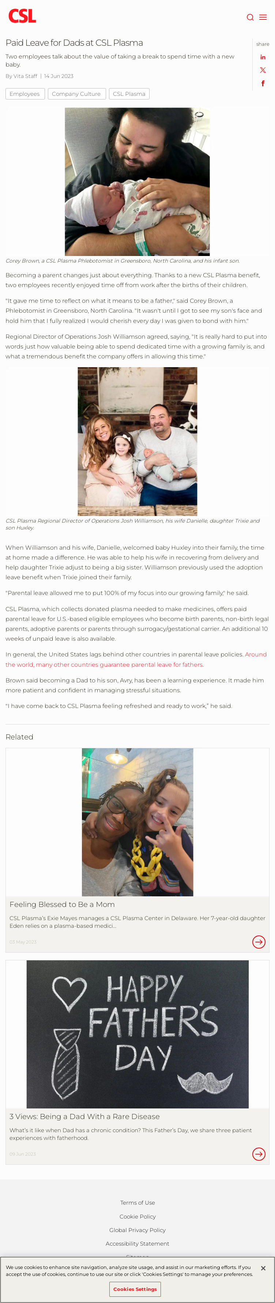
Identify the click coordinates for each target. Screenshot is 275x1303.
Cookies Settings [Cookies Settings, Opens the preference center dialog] (135, 1292)
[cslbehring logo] (22, 16)
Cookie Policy (138, 1216)
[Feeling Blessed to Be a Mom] (137, 850)
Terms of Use (137, 1202)
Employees (25, 93)
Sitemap (137, 1257)
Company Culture (77, 93)
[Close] (263, 1271)
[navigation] (262, 16)
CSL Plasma (129, 93)
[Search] (250, 16)
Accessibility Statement (137, 1243)
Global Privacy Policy (137, 1230)
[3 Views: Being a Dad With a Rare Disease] (137, 1062)
